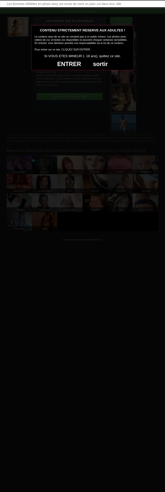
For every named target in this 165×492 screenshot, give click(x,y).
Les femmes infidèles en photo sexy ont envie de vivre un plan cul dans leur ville (64, 4)
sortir (100, 64)
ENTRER (69, 64)
